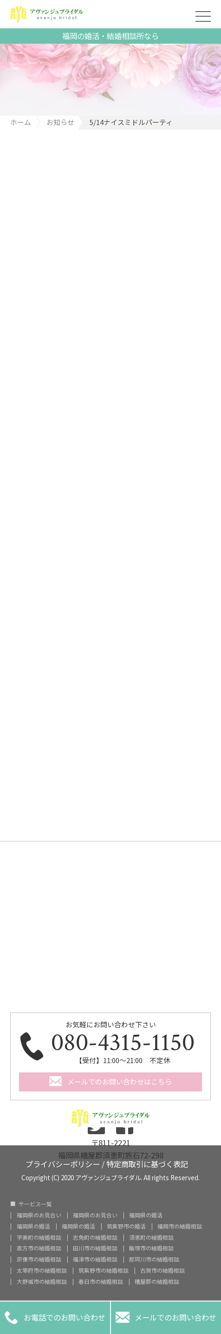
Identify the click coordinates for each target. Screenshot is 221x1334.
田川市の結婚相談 (95, 1248)
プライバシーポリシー (63, 1163)
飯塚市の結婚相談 (151, 1248)
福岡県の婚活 (145, 1215)
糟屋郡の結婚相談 (157, 1281)
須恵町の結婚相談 (151, 1237)
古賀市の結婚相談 (162, 1270)
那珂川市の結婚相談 (154, 1259)
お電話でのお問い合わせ (55, 1317)
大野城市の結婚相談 (42, 1281)
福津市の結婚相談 (95, 1259)
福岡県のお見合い (39, 1215)
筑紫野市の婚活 (126, 1226)
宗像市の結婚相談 (39, 1259)
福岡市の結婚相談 (179, 1226)
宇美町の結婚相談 (39, 1237)
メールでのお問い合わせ (166, 1317)
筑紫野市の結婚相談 (103, 1270)
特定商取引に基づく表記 (147, 1163)
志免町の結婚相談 (95, 1237)
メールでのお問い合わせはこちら (119, 1081)
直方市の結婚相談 (39, 1248)
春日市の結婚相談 (100, 1281)
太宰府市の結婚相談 (42, 1270)
